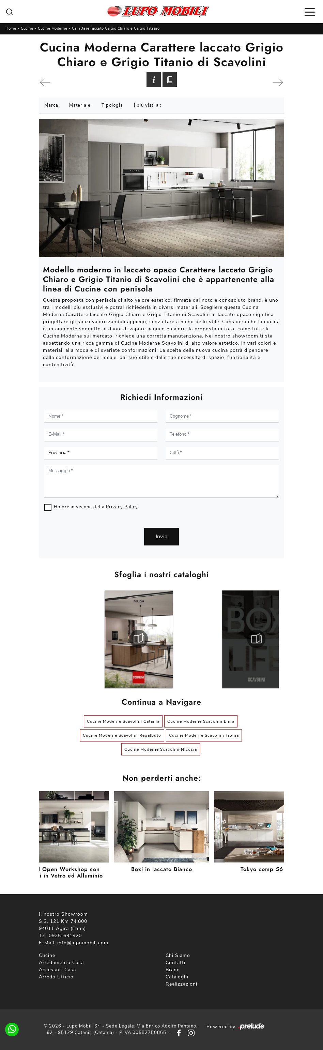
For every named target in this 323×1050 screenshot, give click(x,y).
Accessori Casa (57, 969)
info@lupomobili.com (82, 943)
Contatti (175, 962)
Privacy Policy (122, 507)
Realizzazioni (181, 984)
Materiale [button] (80, 105)
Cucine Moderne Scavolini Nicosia (160, 749)
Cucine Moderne (52, 28)
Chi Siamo (178, 955)
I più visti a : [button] (148, 105)
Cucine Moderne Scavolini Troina (204, 735)
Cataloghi (177, 977)
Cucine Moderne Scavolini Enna (200, 721)
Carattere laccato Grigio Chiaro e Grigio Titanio (115, 28)
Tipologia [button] (112, 105)
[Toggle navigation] (310, 11)
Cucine (27, 28)
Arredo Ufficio (56, 977)
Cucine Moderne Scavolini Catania (123, 721)
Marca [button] (51, 105)
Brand (173, 969)
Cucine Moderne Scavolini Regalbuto (122, 735)
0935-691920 (65, 935)
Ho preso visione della (96, 507)
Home (10, 28)
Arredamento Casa (61, 962)
